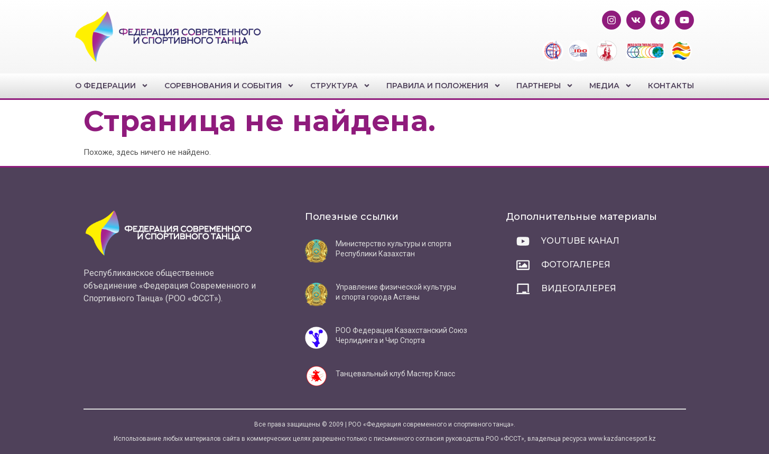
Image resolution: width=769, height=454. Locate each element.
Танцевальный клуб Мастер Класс (395, 373)
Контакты (671, 85)
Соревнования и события (229, 86)
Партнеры (544, 86)
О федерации (112, 86)
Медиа (610, 86)
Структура (340, 86)
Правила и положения (443, 86)
